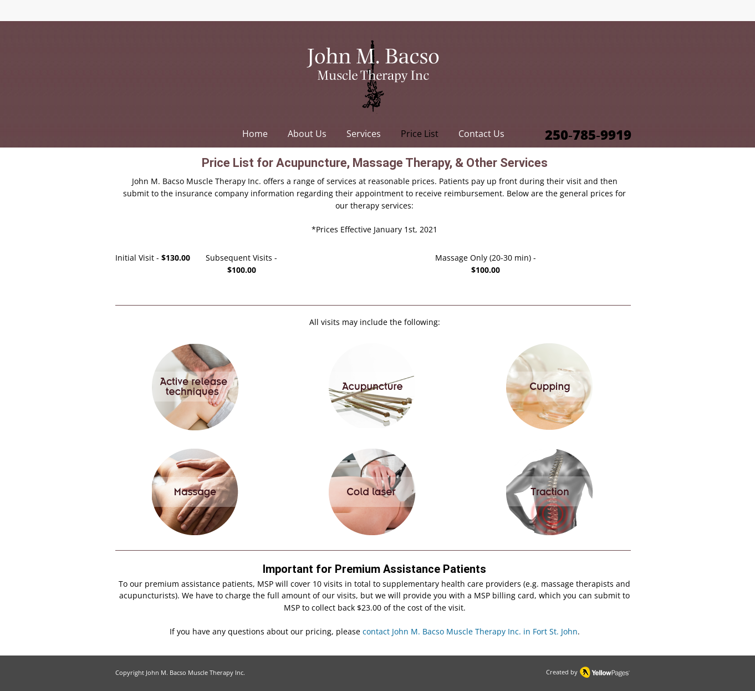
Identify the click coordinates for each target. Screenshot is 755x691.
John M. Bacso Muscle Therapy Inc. (195, 672)
